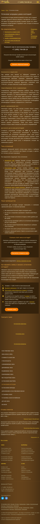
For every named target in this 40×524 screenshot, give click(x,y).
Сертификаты (24, 477)
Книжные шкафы (5, 468)
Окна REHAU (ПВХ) (7, 354)
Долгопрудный (34, 504)
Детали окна (6, 401)
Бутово (17, 504)
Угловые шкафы (5, 470)
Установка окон (20, 333)
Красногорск (9, 506)
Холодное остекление (27, 450)
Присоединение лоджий (27, 460)
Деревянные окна (10, 160)
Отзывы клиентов (26, 479)
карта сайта (31, 514)
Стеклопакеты (6, 361)
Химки (28, 504)
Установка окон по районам (11, 397)
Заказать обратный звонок (20, 64)
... (8, 416)
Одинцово (16, 506)
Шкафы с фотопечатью (7, 479)
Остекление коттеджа (9, 384)
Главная (3, 10)
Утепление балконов (26, 458)
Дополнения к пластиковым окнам (13, 391)
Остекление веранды (20, 344)
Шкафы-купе (4, 467)
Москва (13, 504)
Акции (22, 467)
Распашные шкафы (6, 472)
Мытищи (3, 506)
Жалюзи (4, 404)
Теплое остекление (26, 448)
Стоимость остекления (27, 453)
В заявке (27, 296)
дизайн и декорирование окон (12, 38)
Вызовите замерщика (10, 288)
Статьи (23, 475)
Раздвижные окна (7, 371)
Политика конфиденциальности (19, 514)
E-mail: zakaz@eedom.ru (7, 489)
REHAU (37, 168)
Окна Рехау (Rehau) (6, 450)
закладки (32, 301)
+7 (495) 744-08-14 (25, 2)
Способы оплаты (5, 514)
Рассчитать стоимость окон (20, 253)
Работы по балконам (26, 472)
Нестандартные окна (8, 377)
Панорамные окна (7, 374)
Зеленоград (22, 504)
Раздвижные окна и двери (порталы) (15, 187)
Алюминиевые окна (8, 364)
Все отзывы (4, 440)
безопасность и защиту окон (12, 32)
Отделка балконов (26, 456)
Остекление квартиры (20, 323)
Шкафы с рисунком (6, 477)
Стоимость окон (5, 453)
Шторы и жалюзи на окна (24, 261)
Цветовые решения (6, 475)
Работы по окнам (25, 470)
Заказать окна (11, 309)
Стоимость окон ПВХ (8, 357)
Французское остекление (27, 451)
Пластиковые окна (10, 168)
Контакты (23, 468)
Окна (7, 10)
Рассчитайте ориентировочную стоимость (16, 290)
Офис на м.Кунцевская (7, 491)
